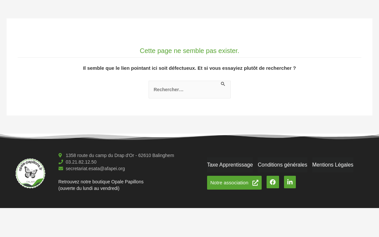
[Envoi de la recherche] (223, 84)
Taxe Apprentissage (230, 165)
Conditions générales (282, 165)
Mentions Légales (332, 165)
